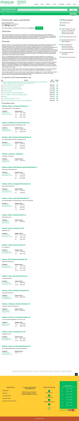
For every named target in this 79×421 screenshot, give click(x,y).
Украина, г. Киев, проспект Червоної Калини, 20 (16, 137)
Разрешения (6, 390)
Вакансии (5, 393)
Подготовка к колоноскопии (69, 57)
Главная (36, 4)
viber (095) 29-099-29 (7, 114)
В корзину (39, 28)
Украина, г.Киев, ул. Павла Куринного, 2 (14, 215)
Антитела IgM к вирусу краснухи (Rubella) (13, 92)
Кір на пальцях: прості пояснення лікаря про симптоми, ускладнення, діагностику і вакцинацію (69, 46)
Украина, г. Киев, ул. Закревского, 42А (13, 331)
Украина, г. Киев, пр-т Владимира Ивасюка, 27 (16, 346)
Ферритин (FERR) (7, 90)
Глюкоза (5, 96)
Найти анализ (73, 13)
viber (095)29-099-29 (7, 130)
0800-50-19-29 (5, 223)
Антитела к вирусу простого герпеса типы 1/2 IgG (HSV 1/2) (17, 100)
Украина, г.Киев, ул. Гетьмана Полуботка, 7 (15, 106)
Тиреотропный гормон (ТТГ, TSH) (11, 98)
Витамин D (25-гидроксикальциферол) (12, 88)
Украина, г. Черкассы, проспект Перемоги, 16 (16, 304)
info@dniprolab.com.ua (49, 401)
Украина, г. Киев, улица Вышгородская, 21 (15, 276)
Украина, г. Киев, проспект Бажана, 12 (13, 245)
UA (17, 4)
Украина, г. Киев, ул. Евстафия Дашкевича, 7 (15, 198)
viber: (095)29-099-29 (7, 339)
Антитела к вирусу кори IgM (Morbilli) (12, 87)
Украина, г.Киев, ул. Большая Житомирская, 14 (16, 183)
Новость (48, 4)
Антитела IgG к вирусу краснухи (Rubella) (13, 85)
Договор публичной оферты (9, 400)
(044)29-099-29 (6, 112)
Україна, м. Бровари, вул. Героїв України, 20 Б (16, 122)
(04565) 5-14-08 (6, 323)
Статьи (54, 4)
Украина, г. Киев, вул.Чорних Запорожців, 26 (15, 290)
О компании (61, 4)
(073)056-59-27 (5, 160)
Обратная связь (6, 398)
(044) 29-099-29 (6, 143)
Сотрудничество (7, 395)
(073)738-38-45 (5, 310)
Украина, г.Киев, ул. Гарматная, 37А (13, 228)
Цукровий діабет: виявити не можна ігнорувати (69, 40)
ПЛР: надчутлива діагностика (69, 36)
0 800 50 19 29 (21, 1)
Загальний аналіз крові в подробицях (69, 53)
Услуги (42, 4)
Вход (74, 4)
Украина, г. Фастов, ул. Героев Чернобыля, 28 (16, 317)
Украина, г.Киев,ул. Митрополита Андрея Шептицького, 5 (19, 167)
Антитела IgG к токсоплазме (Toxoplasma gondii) (15, 94)
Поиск (73, 9)
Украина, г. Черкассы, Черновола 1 (12, 153)
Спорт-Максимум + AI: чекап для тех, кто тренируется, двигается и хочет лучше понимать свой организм (69, 30)
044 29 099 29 (21, 3)
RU (19, 4)
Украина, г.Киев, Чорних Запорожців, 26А (14, 259)
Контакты (69, 4)
